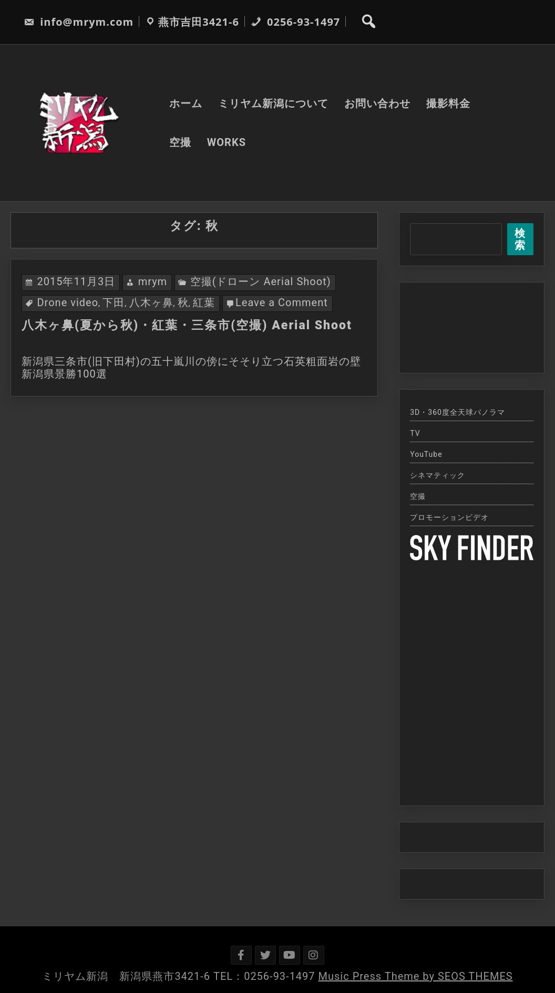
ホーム (185, 103)
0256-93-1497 (295, 22)
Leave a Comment (281, 302)
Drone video (67, 302)
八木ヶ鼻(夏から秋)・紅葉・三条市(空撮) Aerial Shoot (187, 325)
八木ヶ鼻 (151, 302)
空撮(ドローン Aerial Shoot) (260, 281)
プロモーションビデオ (449, 517)
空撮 (180, 142)
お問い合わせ (377, 103)
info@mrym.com (78, 22)
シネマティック (437, 475)
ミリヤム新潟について (273, 103)
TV (415, 433)
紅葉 (204, 302)
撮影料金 (448, 103)
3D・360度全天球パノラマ (457, 412)
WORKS (226, 142)
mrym (153, 281)
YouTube (426, 454)
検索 (520, 239)
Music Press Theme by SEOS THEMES (415, 976)
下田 (113, 302)
